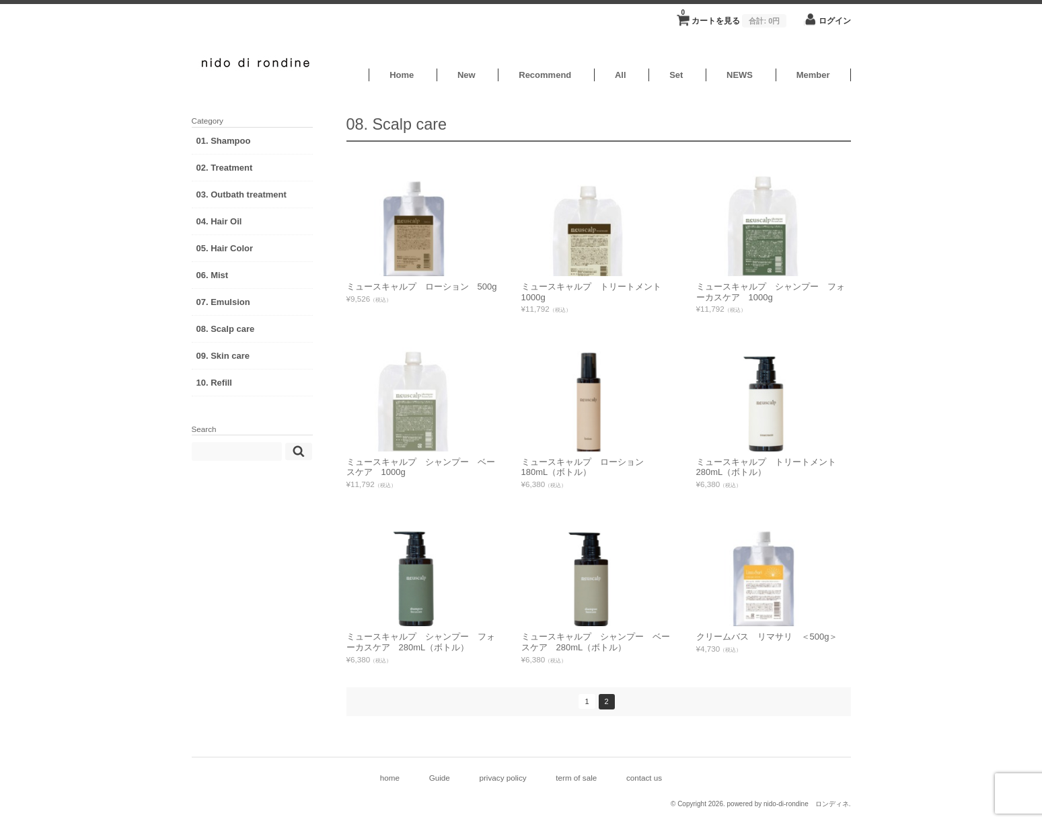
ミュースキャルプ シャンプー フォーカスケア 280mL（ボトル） (420, 642)
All (620, 75)
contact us (644, 777)
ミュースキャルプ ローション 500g (421, 286)
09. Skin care (223, 356)
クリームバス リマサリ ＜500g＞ (767, 637)
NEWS (740, 75)
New (466, 75)
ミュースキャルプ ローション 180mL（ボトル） (587, 467)
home (390, 777)
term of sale (576, 777)
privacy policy (502, 777)
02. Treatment (224, 168)
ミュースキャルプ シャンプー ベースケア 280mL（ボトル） (595, 642)
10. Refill (214, 383)
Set (676, 75)
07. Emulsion (223, 302)
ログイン (835, 20)
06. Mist (212, 275)
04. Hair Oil (219, 221)
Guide (439, 777)
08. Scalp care (225, 329)
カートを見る (733, 17)
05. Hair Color (225, 248)
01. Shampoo (223, 141)
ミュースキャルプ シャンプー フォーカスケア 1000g (770, 291)
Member (813, 75)
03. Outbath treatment (241, 194)
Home (401, 75)
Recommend (545, 75)
